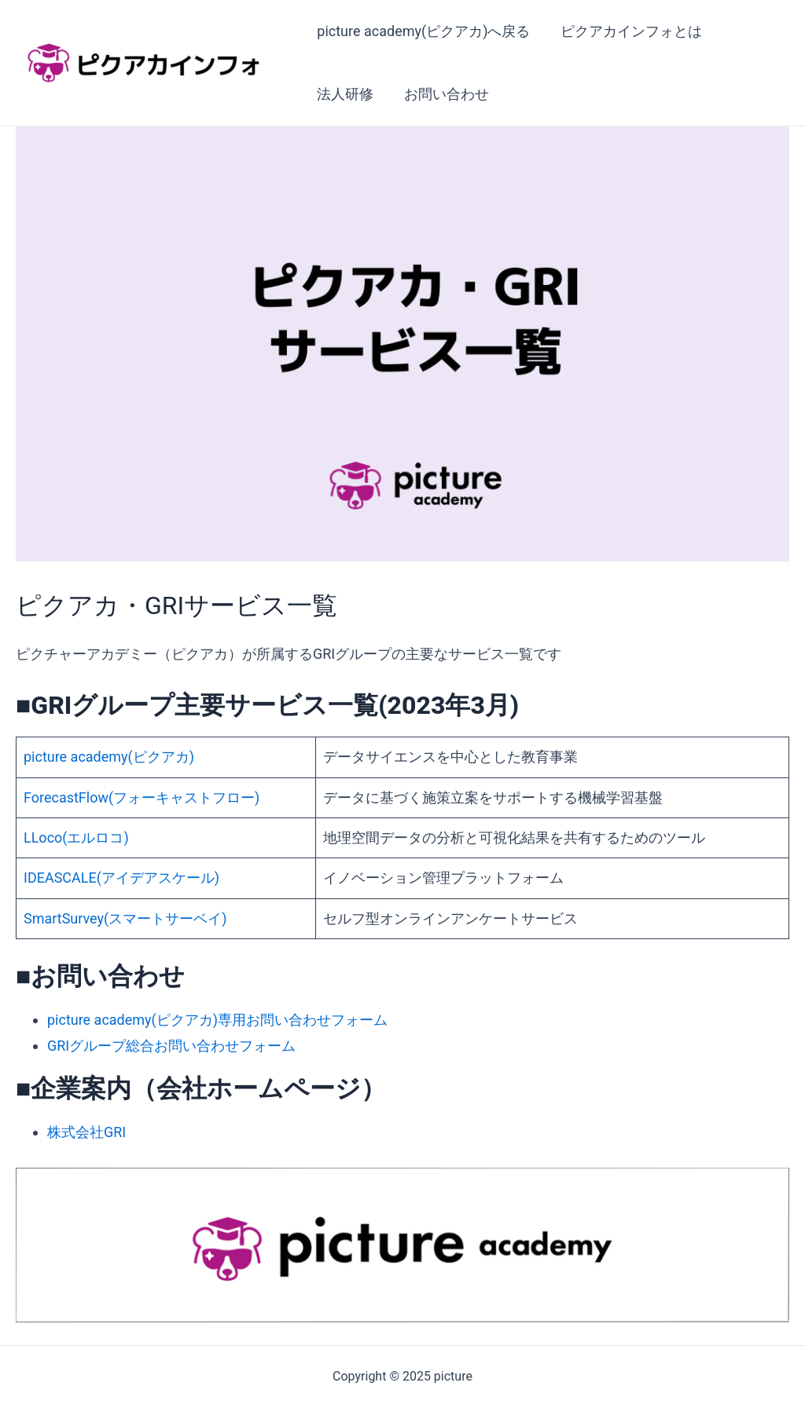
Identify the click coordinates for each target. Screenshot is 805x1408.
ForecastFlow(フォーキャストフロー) (141, 797)
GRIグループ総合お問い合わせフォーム (171, 1045)
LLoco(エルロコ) (76, 837)
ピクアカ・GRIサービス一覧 (176, 605)
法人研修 (344, 94)
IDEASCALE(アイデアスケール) (121, 877)
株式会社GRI (86, 1132)
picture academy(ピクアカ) (109, 756)
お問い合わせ (443, 94)
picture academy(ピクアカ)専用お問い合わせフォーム (217, 1019)
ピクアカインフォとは (628, 31)
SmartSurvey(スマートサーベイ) (125, 918)
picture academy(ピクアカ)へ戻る (422, 31)
